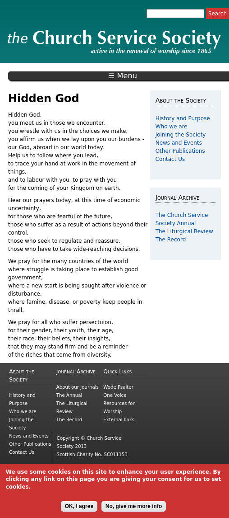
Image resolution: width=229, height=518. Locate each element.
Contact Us (170, 159)
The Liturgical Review (184, 231)
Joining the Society (181, 135)
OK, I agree (79, 510)
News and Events (179, 143)
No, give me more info (133, 510)
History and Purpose (183, 118)
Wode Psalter (118, 387)
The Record (171, 239)
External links (118, 419)
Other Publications (180, 151)
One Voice (114, 395)
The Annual (69, 395)
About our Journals (77, 387)
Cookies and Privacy (80, 465)
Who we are (172, 126)
